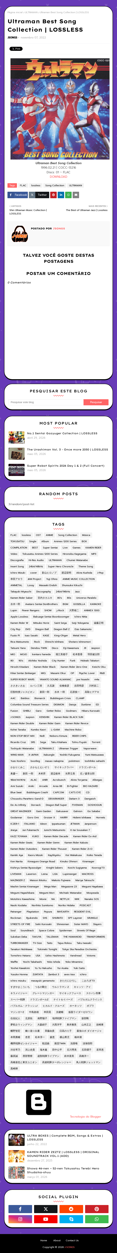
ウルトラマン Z (60, 987)
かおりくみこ (17, 767)
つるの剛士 (41, 987)
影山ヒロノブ (49, 573)
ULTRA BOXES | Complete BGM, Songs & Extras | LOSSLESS (65, 1137)
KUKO (35, 836)
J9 (85, 648)
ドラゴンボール (87, 767)
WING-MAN (16, 755)
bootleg (35, 761)
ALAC (33, 780)
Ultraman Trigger (68, 748)
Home (43, 1240)
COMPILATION (18, 547)
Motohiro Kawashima (22, 899)
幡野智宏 (15, 1031)
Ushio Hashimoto (55, 955)
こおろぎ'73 (88, 981)
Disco (55, 648)
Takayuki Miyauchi (20, 591)
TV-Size (37, 943)
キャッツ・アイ (82, 987)
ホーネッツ (76, 1006)
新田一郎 (44, 692)
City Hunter (58, 660)
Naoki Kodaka (18, 905)
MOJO (23, 654)
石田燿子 (86, 1050)
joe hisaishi (82, 679)
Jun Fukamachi (30, 830)
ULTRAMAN (31, 12)
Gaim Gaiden (43, 811)
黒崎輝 (14, 1068)
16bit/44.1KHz (17, 780)
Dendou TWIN (39, 648)
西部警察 (27, 1056)
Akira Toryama (79, 780)
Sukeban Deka (18, 937)
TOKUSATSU (17, 541)
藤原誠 (14, 1056)
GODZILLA (79, 604)
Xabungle (48, 755)
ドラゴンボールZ (39, 999)
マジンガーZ (17, 1012)
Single (32, 541)
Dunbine (86, 704)
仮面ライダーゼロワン (80, 1012)
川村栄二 (94, 686)
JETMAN (74, 824)
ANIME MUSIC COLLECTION (79, 579)
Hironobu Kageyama (74, 554)
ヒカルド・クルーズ (54, 1006)
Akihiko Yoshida (37, 660)
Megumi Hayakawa (92, 886)
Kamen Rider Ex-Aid (84, 836)
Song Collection (54, 185)
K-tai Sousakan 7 (80, 830)
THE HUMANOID (72, 937)
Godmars (71, 711)
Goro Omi (33, 817)
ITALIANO (29, 824)
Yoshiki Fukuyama (70, 755)
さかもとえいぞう (39, 767)
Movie (43, 899)
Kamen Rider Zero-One (74, 667)
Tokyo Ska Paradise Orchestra (79, 949)
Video (13, 554)
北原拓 (28, 1018)
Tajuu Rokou (64, 943)
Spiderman (65, 930)
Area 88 (57, 786)
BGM (65, 604)
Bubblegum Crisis (60, 698)
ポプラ (90, 1006)
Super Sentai (50, 547)
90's (21, 660)
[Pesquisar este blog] (46, 402)
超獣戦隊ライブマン (48, 1056)
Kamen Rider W (19, 623)
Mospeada (93, 893)
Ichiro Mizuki (17, 573)
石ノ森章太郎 (87, 773)
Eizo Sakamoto (83, 629)
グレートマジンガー (43, 993)
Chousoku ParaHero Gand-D (26, 799)
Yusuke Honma (19, 974)
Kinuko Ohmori (68, 861)
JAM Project (34, 579)
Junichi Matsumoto (54, 830)
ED (97, 704)
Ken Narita (16, 861)
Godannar (16, 817)
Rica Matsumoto (19, 642)
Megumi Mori (46, 893)
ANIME (49, 535)
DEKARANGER (56, 799)
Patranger (16, 911)
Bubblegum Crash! (37, 792)
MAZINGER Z (17, 880)
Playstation (33, 911)
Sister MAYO (81, 924)
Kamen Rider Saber (21, 598)
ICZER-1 (14, 824)
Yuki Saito (79, 968)
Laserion (31, 874)
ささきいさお (17, 686)
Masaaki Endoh (48, 585)
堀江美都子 (62, 654)
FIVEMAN (77, 805)
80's (59, 598)
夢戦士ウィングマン (21, 1024)
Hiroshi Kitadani (19, 667)
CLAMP (80, 698)
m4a (96, 679)
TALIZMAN (52, 937)
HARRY (64, 817)
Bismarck (39, 698)
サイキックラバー (64, 767)
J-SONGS (15, 717)
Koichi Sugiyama (77, 868)
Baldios (25, 698)
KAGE (46, 635)
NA (53, 899)
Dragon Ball (42, 629)
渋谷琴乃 (15, 1050)
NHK (77, 899)
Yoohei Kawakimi (20, 968)
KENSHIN (44, 717)
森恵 (52, 1037)
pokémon (74, 761)
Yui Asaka (62, 968)
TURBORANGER (19, 943)
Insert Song (17, 566)
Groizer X (49, 817)
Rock (37, 642)
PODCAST (85, 905)
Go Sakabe (93, 811)
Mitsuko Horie (41, 623)
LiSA (55, 874)
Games (76, 547)
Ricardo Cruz (18, 742)
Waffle (14, 962)
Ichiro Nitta (80, 617)
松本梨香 (78, 654)
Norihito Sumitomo (42, 905)
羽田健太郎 (94, 654)
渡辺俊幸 (55, 773)
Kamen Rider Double (22, 723)
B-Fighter (72, 786)
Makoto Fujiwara (61, 880)
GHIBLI (27, 711)
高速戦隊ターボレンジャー (56, 1062)
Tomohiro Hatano (20, 955)
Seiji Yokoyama (80, 623)
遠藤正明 (98, 623)
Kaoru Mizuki (35, 855)
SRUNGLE (92, 918)
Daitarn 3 (74, 799)
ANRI (45, 780)
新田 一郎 (28, 773)
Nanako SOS (92, 899)
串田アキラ (16, 579)
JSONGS (12, 37)
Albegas (97, 780)
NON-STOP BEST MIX (22, 736)
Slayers (97, 924)
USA (38, 955)
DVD (27, 629)
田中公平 (57, 1050)
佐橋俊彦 (64, 686)
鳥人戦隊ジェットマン (88, 1062)
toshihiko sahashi (95, 761)
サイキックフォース (70, 993)
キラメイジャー (18, 993)
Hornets (100, 817)
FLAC (23, 185)
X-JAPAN (33, 755)
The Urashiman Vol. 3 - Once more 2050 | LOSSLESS (67, 449)
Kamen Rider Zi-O (82, 849)
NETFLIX (65, 899)
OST (38, 535)
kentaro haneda (41, 654)
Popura (48, 911)
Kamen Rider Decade (56, 836)
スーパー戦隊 (17, 999)
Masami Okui (58, 673)
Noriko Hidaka (66, 905)
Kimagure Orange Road (41, 861)
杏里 (27, 1037)
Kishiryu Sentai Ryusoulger (25, 868)
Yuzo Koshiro (18, 761)
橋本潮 (78, 1037)
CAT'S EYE (75, 792)
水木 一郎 (59, 692)
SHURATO (57, 918)
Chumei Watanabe (77, 560)
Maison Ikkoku (38, 880)
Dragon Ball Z (62, 629)
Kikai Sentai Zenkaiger (23, 673)
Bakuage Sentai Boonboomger (51, 617)
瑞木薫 (43, 1050)
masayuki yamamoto (43, 981)
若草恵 (100, 1050)
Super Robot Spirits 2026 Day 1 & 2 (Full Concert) (65, 465)
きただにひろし (68, 981)
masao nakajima (54, 761)
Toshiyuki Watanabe (22, 748)
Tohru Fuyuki (79, 742)
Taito (49, 943)
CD (87, 792)
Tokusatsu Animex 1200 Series (40, 554)
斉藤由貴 (49, 1031)
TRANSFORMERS (96, 937)
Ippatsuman (58, 824)
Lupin (13, 610)
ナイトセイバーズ (63, 999)
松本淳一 (40, 1037)
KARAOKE (95, 604)
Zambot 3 (53, 974)
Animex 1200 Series (65, 541)
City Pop (15, 629)
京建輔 (59, 1012)
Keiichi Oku (99, 667)
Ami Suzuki (16, 786)
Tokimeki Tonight (47, 949)
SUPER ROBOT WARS (22, 679)
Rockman (15, 918)
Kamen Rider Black (45, 667)
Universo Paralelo (86, 598)
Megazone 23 (69, 886)
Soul (13, 930)
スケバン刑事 (93, 993)
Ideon (43, 824)
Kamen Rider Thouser (54, 849)
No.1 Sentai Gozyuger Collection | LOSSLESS (62, 433)
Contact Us (72, 1240)
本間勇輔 (15, 1037)
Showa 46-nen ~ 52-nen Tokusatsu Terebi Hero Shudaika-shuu (63, 1170)
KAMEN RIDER (93, 547)
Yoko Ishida (53, 962)
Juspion (30, 717)
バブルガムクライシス (90, 999)
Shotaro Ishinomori (80, 642)
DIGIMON (59, 704)
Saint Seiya (60, 623)
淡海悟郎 (87, 1043)
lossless (35, 185)
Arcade (43, 786)
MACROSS (88, 874)
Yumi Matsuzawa (94, 755)
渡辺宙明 (66, 573)
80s (69, 598)
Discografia (17, 560)
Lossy (30, 585)
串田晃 (47, 1012)
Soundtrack (27, 930)
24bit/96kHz (63, 591)
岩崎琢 (99, 1024)
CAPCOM (58, 792)
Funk (72, 660)
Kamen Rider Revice (76, 723)
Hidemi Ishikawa (82, 817)
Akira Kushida (84, 573)
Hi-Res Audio (36, 560)
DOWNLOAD (58, 177)
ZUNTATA (38, 974)
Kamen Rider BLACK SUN (68, 717)
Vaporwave (89, 748)
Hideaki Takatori (89, 660)
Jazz (77, 591)
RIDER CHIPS (79, 736)
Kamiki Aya (16, 855)
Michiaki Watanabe (70, 893)
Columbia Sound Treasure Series (29, 704)
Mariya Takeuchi (84, 880)
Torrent (96, 742)
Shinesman (63, 924)
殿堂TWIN (59, 1043)
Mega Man (50, 886)
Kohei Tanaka (18, 729)
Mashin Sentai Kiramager (24, 886)
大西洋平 (57, 1024)
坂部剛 (85, 1018)
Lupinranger (70, 874)
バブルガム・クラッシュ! (24, 1006)
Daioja (72, 704)
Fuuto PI (15, 635)
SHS (45, 918)
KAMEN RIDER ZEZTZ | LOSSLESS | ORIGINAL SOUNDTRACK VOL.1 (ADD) (63, 1154)
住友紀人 (15, 1018)
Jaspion (95, 648)
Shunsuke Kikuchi (72, 585)
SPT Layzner (75, 918)
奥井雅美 (71, 1024)
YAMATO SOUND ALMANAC (55, 679)
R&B (102, 673)
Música (86, 535)
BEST (35, 547)
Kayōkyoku (54, 855)
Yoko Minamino (74, 962)
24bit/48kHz (36, 566)
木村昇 (42, 773)
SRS (33, 742)
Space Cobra (46, 930)
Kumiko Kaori (38, 729)
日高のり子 (66, 1031)
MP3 (93, 554)
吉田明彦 (79, 686)
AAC (13, 698)
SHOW (48, 610)
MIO (12, 654)
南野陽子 (42, 1018)
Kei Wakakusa (74, 855)
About (57, 1240)
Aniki (31, 786)
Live (65, 547)
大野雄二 (74, 610)
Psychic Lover (87, 673)
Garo (39, 711)
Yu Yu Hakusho (43, 968)
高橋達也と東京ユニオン (23, 1062)
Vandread (75, 955)
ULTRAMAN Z (46, 748)
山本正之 (86, 1024)
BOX (84, 541)
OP (72, 673)
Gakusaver (62, 811)
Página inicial (15, 12)
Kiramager (88, 861)
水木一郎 (15, 604)
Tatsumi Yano (18, 648)
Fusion (14, 711)
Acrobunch (59, 780)
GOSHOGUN (95, 805)
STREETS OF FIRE (20, 924)
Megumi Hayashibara (22, 893)
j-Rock (60, 610)
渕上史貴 (30, 1050)
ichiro (83, 974)
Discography (43, 591)
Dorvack (36, 805)
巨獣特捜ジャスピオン (22, 692)
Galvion (77, 811)
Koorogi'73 (98, 868)
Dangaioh (90, 799)
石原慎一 (75, 692)
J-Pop (100, 573)
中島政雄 (34, 1012)
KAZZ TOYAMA (18, 836)
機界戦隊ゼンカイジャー (23, 1043)
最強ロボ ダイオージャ (89, 1031)
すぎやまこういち (20, 987)
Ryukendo (32, 918)
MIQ (43, 673)
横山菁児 (64, 1037)
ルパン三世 (36, 686)
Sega (43, 742)
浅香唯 (74, 1043)
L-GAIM (55, 729)
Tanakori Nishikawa (21, 949)
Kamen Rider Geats (21, 842)
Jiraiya (13, 830)
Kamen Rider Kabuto (76, 842)
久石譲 (50, 686)
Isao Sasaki (31, 635)
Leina (44, 874)
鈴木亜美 (69, 1056)
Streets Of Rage (86, 930)
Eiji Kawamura (71, 648)
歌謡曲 (45, 1043)
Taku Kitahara (59, 742)
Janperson (90, 824)
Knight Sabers (54, 868)
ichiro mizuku (18, 981)
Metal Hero (79, 635)
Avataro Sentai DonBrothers (41, 604)
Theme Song (85, 566)
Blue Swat (16, 792)
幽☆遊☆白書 (32, 1031)
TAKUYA (36, 937)
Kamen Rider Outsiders (23, 849)
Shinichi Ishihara (54, 642)
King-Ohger (61, 635)
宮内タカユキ (45, 598)
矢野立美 (70, 773)
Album (45, 541)
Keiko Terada (94, 855)
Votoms (91, 955)
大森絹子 (42, 1024)
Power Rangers (30, 610)
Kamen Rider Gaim (49, 723)
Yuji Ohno (51, 579)
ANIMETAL (16, 585)
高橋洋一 (84, 1056)
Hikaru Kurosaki (91, 711)
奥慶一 (14, 773)
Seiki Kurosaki (43, 924)
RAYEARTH (63, 911)
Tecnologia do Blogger (54, 1117)
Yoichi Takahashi (32, 962)
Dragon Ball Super (56, 805)
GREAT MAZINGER (20, 811)
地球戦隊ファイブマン (64, 1018)
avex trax (69, 974)
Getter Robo (54, 711)
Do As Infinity (18, 805)
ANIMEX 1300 (91, 610)
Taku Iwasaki (84, 943)
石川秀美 (72, 1050)
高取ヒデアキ (92, 692)
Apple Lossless (19, 617)
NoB (42, 736)
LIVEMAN (15, 874)
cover (33, 573)
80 (12, 660)
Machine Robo (73, 729)
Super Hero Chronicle (60, 566)
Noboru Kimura (58, 736)
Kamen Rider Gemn (49, 842)
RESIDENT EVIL (82, 911)
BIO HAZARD (90, 786)
